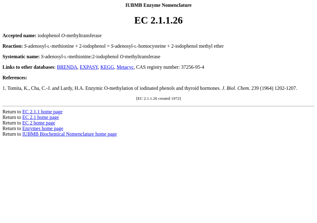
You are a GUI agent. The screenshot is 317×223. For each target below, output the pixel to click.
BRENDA (67, 67)
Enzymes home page (42, 128)
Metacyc (125, 67)
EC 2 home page (38, 122)
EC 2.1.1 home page (42, 111)
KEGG (107, 67)
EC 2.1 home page (40, 117)
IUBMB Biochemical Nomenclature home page (69, 134)
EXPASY (89, 67)
